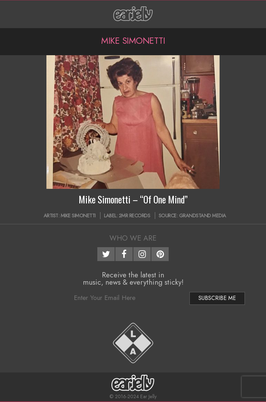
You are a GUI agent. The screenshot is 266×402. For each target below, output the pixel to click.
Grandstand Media (202, 215)
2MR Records (134, 215)
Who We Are (133, 238)
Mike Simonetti (78, 215)
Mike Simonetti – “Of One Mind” (133, 199)
